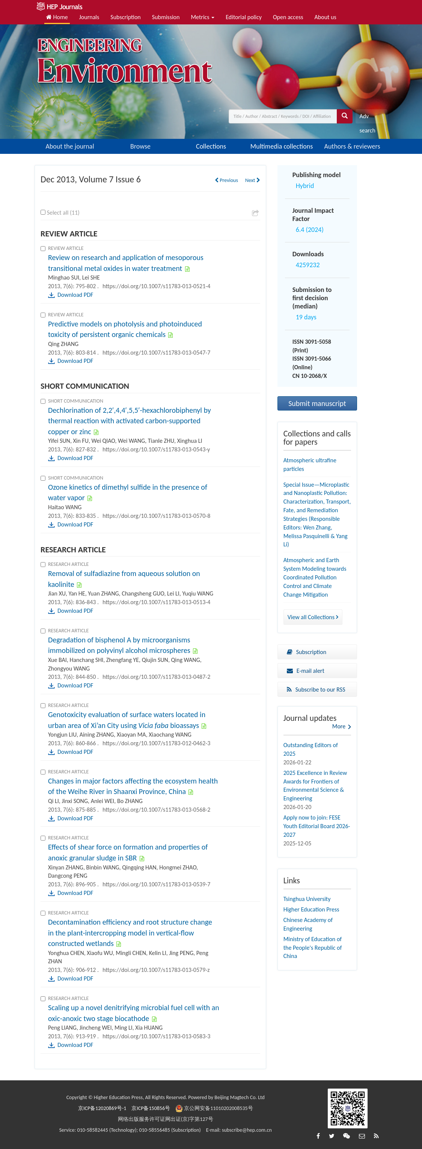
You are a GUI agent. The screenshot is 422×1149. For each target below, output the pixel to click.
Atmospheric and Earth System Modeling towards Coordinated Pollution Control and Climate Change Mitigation (315, 577)
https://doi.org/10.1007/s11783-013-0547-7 (156, 352)
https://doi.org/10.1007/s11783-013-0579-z (155, 969)
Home (57, 17)
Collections (211, 146)
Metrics (202, 17)
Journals (89, 17)
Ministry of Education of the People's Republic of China (312, 947)
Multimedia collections (281, 146)
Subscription (125, 17)
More (338, 726)
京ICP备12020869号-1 (102, 1108)
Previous (226, 180)
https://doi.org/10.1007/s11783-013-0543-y (156, 449)
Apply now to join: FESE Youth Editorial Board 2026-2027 (316, 826)
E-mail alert (305, 670)
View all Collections (313, 617)
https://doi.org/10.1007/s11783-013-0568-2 (156, 809)
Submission (166, 17)
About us (325, 17)
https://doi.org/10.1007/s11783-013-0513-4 (156, 602)
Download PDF (75, 294)
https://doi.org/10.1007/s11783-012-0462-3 (156, 743)
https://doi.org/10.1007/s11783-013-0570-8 (156, 515)
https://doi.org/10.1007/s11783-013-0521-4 (156, 286)
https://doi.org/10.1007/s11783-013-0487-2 (156, 676)
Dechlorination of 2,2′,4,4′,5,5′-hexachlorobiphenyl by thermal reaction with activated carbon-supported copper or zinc (129, 421)
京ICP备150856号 (150, 1108)
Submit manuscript (317, 403)
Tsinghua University (307, 898)
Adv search (367, 118)
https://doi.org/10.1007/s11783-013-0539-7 (156, 884)
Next (252, 180)
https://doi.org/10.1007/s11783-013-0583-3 (156, 1036)
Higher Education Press (311, 909)
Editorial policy (244, 17)
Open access (288, 17)
